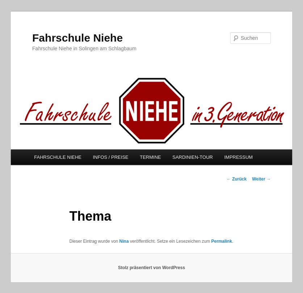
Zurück (237, 179)
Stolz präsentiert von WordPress (151, 267)
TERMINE (150, 157)
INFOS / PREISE (110, 157)
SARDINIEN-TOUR (192, 157)
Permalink (221, 241)
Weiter (261, 179)
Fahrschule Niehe (77, 38)
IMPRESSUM (238, 157)
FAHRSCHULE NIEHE (57, 157)
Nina (124, 241)
